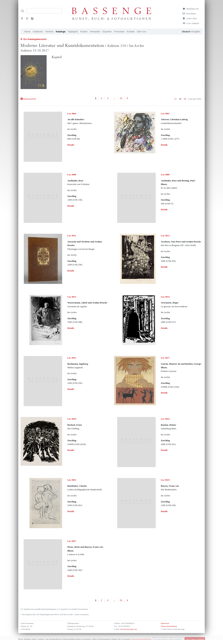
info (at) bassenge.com (128, 629)
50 (185, 99)
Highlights (73, 31)
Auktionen (38, 31)
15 (175, 99)
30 (180, 99)
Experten (107, 31)
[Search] (44, 10)
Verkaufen (95, 31)
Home (27, 31)
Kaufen (84, 31)
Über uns (141, 31)
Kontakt (130, 31)
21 (121, 98)
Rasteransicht (28, 99)
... (114, 98)
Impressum (165, 623)
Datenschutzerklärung (169, 626)
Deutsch (186, 31)
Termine (49, 31)
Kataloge (60, 31)
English (196, 31)
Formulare (119, 31)
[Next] (127, 98)
